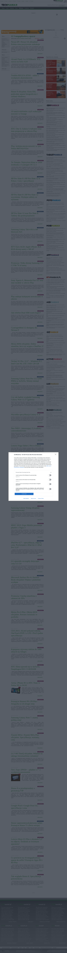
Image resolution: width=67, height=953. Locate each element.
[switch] (49, 475)
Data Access (33, 498)
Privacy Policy (41, 498)
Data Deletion (26, 498)
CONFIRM (24, 493)
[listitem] (33, 472)
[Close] (56, 454)
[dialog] (33, 476)
